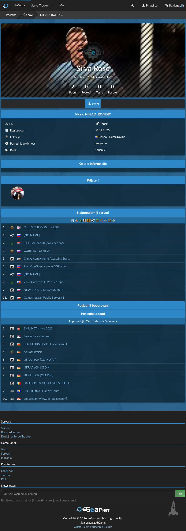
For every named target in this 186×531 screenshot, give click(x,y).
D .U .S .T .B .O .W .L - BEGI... (42, 227)
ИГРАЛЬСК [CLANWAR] (40, 359)
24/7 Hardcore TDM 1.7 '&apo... (45, 282)
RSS (3, 479)
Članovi (28, 14)
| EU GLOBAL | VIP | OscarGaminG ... (47, 344)
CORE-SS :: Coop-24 (37, 250)
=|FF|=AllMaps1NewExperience (44, 243)
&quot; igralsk (33, 352)
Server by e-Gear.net (37, 336)
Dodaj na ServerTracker (16, 436)
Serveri (5, 428)
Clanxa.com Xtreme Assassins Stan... (47, 258)
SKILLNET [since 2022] (39, 328)
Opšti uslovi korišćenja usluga (93, 526)
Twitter (5, 475)
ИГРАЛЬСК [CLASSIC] (38, 375)
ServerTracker (40, 5)
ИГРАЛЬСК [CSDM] (37, 367)
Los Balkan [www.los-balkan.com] (45, 398)
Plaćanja (6, 457)
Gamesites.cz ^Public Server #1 (44, 297)
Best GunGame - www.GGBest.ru (45, 266)
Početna (19, 5)
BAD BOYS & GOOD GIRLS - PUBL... (48, 383)
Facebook (7, 471)
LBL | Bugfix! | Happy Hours (41, 391)
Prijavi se (149, 5)
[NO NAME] (32, 235)
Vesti (63, 5)
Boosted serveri (11, 432)
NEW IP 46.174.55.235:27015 (43, 289)
